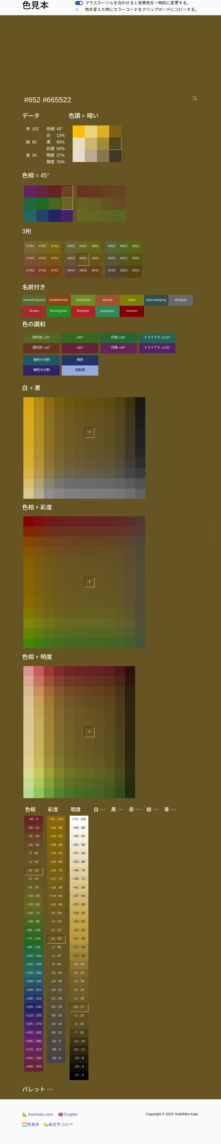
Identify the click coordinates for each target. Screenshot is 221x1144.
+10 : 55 (33, 896)
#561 (136, 246)
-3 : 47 (56, 956)
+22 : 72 (56, 879)
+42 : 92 (56, 836)
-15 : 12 (79, 1049)
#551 (136, 258)
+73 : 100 (79, 819)
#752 (42, 258)
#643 (71, 270)
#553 (111, 258)
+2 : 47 (33, 879)
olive (131, 300)
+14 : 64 (56, 896)
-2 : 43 (33, 862)
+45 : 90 (33, 921)
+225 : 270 (33, 1024)
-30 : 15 (33, 828)
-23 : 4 (79, 1066)
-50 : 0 (56, 1058)
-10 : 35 (33, 845)
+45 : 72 (79, 879)
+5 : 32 (79, 973)
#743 (30, 270)
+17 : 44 (79, 947)
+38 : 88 (56, 845)
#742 (42, 270)
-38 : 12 (56, 1032)
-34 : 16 (56, 1024)
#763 (30, 246)
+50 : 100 (56, 819)
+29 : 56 (79, 913)
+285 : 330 (33, 1058)
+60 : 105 (33, 930)
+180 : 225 (33, 998)
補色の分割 (41, 360)
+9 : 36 (79, 964)
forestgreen (58, 311)
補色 (80, 360)
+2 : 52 (56, 930)
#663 (71, 246)
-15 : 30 (33, 836)
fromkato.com (37, 1114)
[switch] (79, 3)
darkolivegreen (34, 300)
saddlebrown (58, 300)
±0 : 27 (79, 1007)
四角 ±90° (118, 337)
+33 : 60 (79, 904)
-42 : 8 (56, 1041)
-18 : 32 (56, 990)
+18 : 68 (56, 887)
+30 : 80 (56, 862)
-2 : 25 (79, 1015)
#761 (54, 246)
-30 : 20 (56, 1015)
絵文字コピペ (58, 1124)
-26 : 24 (56, 1007)
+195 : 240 (33, 1007)
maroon (131, 311)
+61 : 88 (79, 845)
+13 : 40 (79, 956)
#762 (42, 246)
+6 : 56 (56, 913)
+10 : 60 (56, 904)
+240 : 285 (33, 1032)
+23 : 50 (79, 930)
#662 (83, 246)
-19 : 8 (79, 1058)
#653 (71, 258)
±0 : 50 (56, 938)
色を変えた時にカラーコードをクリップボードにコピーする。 (142, 9)
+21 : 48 (79, 938)
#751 (54, 258)
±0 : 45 (33, 870)
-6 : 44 (56, 964)
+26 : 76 (56, 870)
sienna (107, 300)
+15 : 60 (33, 904)
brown (34, 311)
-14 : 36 (56, 981)
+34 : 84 (56, 853)
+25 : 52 (79, 921)
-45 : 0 (33, 819)
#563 (111, 246)
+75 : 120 (33, 938)
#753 (30, 258)
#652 (83, 258)
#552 (124, 258)
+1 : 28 (79, 998)
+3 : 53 (56, 921)
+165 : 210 (33, 990)
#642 (83, 270)
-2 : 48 (56, 947)
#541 (136, 270)
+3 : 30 (79, 981)
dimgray (180, 300)
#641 (95, 270)
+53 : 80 (79, 862)
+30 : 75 (33, 913)
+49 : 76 (79, 870)
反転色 (80, 370)
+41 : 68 (79, 887)
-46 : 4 (56, 1049)
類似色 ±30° (41, 337)
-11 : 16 (79, 1041)
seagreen (107, 311)
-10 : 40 (56, 973)
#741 (54, 270)
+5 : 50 (33, 887)
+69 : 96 (79, 828)
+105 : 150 (33, 956)
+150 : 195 (33, 981)
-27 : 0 (79, 1075)
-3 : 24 (79, 1024)
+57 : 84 (79, 853)
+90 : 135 (33, 947)
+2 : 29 (79, 990)
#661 (95, 246)
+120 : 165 (33, 964)
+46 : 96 (56, 828)
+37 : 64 (79, 896)
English (68, 1114)
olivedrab (83, 300)
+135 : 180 (33, 973)
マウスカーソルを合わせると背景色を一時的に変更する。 (138, 3)
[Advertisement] (111, 53)
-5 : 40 (33, 853)
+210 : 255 (33, 1015)
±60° (79, 337)
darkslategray (156, 300)
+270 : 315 (33, 1049)
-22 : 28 (56, 998)
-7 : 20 (79, 1032)
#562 (124, 246)
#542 (124, 270)
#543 (111, 270)
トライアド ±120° (157, 337)
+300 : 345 (33, 1066)
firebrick (83, 311)
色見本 (30, 1124)
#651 (95, 258)
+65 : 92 (79, 836)
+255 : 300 (33, 1041)
